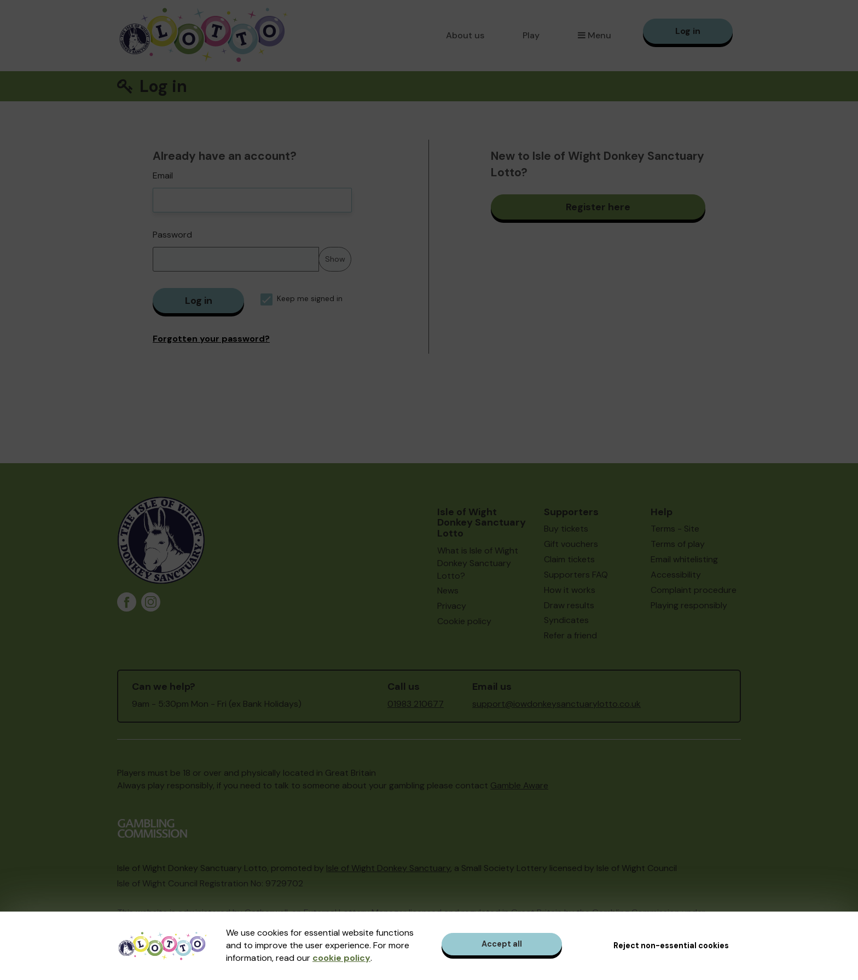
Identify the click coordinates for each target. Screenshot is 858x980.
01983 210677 (415, 704)
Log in (687, 31)
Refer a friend (570, 635)
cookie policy (341, 958)
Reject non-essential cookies (671, 945)
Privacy (451, 606)
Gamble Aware (519, 785)
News (448, 590)
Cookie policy (464, 621)
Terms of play (678, 544)
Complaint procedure (694, 590)
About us (465, 35)
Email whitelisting (684, 559)
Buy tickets (566, 528)
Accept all (502, 944)
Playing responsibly (689, 605)
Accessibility (676, 574)
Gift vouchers (571, 544)
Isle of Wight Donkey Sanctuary (388, 868)
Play (531, 35)
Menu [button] (594, 35)
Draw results (569, 605)
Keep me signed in (301, 298)
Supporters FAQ (576, 574)
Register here (598, 207)
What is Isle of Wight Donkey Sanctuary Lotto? (477, 563)
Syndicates (566, 620)
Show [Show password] (335, 259)
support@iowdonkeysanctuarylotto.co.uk (556, 704)
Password (172, 234)
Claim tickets (569, 559)
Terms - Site (675, 528)
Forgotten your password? (211, 338)
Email (163, 175)
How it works (569, 590)
